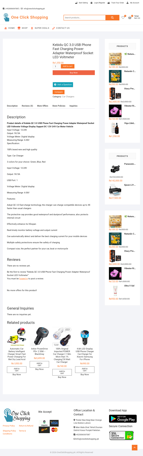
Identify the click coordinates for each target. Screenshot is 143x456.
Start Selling (81, 3)
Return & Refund (26, 426)
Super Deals (40, 28)
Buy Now (74, 73)
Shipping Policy (9, 431)
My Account (132, 3)
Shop (23, 28)
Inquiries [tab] (74, 106)
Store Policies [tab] (58, 106)
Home (9, 28)
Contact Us (61, 28)
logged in (23, 278)
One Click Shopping (29, 17)
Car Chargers (68, 96)
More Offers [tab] (42, 106)
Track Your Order (115, 3)
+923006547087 (82, 434)
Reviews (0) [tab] (27, 106)
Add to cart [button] (17, 370)
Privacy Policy (9, 426)
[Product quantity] (56, 66)
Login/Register (97, 3)
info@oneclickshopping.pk (33, 9)
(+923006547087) (11, 9)
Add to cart (67, 66)
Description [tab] (12, 106)
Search (112, 17)
